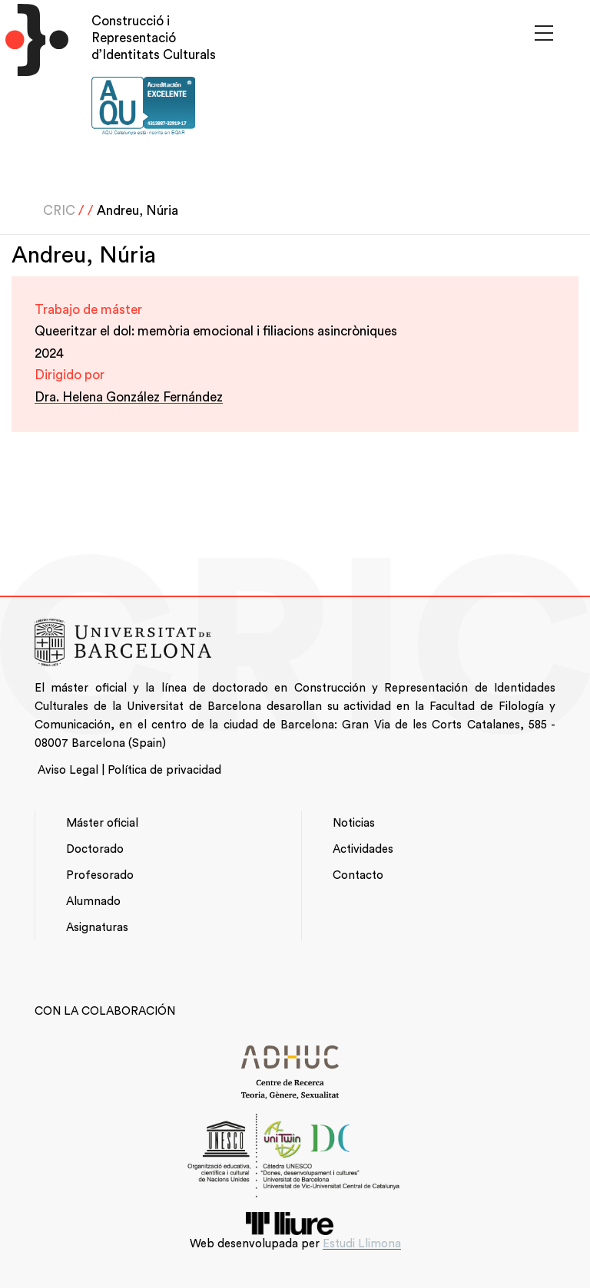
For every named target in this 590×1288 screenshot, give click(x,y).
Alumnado (93, 901)
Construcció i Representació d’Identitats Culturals (153, 38)
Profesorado (100, 875)
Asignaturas (97, 927)
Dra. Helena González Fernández (129, 397)
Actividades (363, 849)
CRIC (59, 210)
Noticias (354, 823)
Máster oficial (102, 823)
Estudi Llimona (362, 1244)
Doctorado (95, 849)
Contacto (358, 875)
